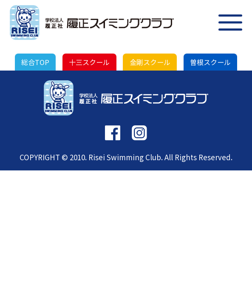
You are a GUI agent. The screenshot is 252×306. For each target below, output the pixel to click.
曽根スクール (210, 62)
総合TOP (35, 62)
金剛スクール (150, 62)
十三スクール (89, 62)
